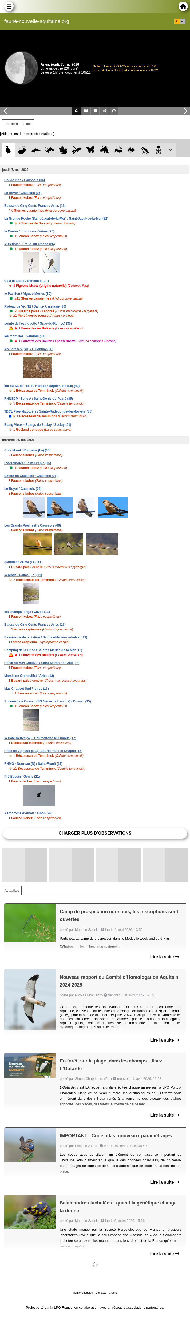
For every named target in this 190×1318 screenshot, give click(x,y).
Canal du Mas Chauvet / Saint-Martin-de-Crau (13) (41, 663)
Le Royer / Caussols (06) (22, 193)
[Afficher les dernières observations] (27, 134)
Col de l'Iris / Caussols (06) (24, 180)
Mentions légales (83, 1292)
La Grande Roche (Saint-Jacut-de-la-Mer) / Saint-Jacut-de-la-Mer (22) (56, 218)
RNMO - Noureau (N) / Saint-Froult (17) (33, 764)
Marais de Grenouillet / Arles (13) (29, 676)
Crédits (113, 1292)
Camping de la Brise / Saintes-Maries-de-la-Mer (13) (43, 650)
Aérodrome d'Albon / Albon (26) (28, 813)
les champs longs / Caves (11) (27, 612)
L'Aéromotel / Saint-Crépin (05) (27, 463)
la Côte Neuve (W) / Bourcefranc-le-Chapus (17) (40, 738)
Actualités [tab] (12, 890)
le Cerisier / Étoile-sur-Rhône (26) (29, 244)
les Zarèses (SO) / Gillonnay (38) (28, 349)
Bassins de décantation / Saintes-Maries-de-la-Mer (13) (45, 637)
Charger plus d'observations (94, 833)
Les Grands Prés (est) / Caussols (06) (32, 525)
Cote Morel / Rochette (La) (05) (27, 450)
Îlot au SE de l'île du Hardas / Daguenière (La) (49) (42, 386)
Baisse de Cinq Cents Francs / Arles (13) (35, 206)
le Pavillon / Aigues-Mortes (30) (28, 294)
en (182, 21)
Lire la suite (164, 957)
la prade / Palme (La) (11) (23, 575)
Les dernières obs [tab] (18, 124)
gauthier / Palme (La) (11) (23, 562)
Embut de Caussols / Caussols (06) (30, 476)
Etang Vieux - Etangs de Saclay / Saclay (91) (37, 425)
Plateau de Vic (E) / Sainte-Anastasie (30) (35, 306)
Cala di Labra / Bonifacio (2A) (26, 281)
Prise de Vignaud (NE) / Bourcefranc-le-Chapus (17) (43, 751)
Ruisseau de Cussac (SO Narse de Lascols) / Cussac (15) (47, 701)
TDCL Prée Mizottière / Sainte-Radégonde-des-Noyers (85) (48, 411)
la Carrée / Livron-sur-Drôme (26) (29, 231)
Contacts (101, 1292)
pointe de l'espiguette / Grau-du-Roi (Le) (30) (38, 323)
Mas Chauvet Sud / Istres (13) (26, 688)
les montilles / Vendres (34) (24, 336)
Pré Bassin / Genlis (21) (22, 776)
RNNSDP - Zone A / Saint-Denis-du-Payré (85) (38, 399)
